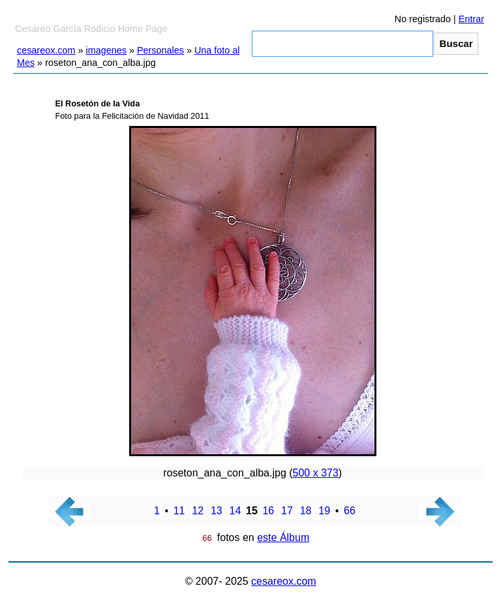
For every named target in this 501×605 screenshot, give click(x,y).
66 (350, 510)
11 (179, 510)
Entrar (471, 19)
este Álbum (283, 537)
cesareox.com (46, 50)
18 (306, 510)
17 (287, 510)
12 (198, 510)
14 (235, 510)
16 (268, 510)
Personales (160, 50)
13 (216, 510)
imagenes (106, 50)
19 (324, 510)
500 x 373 (316, 472)
